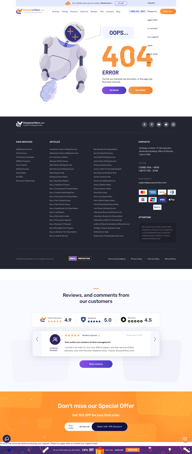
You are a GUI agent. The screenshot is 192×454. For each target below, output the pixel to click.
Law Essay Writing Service (105, 208)
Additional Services (24, 149)
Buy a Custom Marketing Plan (62, 192)
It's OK (121, 3)
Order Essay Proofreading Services (108, 236)
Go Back (114, 90)
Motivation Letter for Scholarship (108, 220)
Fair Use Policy (154, 259)
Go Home (140, 90)
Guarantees (21, 173)
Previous (37, 343)
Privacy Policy (136, 259)
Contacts (110, 12)
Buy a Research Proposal (60, 224)
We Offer (19, 177)
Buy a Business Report (59, 181)
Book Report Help (57, 173)
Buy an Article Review (59, 236)
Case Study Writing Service (105, 161)
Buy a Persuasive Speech (60, 220)
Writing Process (22, 169)
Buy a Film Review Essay (60, 204)
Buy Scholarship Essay (103, 153)
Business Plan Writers (59, 177)
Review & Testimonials (25, 181)
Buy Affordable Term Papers (61, 228)
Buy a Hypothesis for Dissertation (64, 208)
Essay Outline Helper (102, 185)
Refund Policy (170, 259)
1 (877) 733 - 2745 (148, 170)
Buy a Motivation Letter (59, 216)
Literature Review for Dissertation (108, 216)
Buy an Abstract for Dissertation (63, 232)
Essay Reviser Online (102, 189)
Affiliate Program (23, 161)
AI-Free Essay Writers (59, 157)
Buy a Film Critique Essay (60, 200)
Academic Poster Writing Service (63, 149)
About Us (84, 12)
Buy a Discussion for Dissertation (63, 196)
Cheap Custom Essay (103, 165)
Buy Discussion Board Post (105, 173)
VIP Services (21, 153)
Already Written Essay (59, 161)
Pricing (65, 12)
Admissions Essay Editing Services (64, 153)
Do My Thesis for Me (102, 177)
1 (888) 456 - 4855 (137, 11)
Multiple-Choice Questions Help (107, 228)
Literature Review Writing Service (108, 212)
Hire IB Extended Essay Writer (106, 204)
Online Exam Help (101, 232)
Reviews (94, 12)
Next (155, 343)
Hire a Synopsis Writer (103, 196)
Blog (118, 12)
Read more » (106, 3)
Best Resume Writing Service (62, 169)
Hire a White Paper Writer (104, 200)
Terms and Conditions (116, 259)
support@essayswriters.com (152, 182)
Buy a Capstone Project (60, 185)
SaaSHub (92, 318)
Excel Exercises (100, 192)
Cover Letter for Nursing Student (107, 169)
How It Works (21, 165)
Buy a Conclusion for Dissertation (64, 189)
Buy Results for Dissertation (105, 149)
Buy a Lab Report (57, 212)
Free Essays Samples (25, 157)
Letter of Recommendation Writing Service (112, 224)
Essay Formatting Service (104, 181)
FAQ (101, 12)
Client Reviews (54, 318)
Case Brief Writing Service (104, 157)
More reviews (96, 364)
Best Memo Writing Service (61, 165)
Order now (168, 11)
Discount (74, 12)
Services (55, 12)
